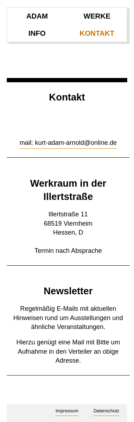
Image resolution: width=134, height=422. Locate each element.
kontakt (97, 33)
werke (97, 16)
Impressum (66, 410)
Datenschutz (106, 410)
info (37, 33)
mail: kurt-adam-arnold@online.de (68, 142)
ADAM (37, 16)
